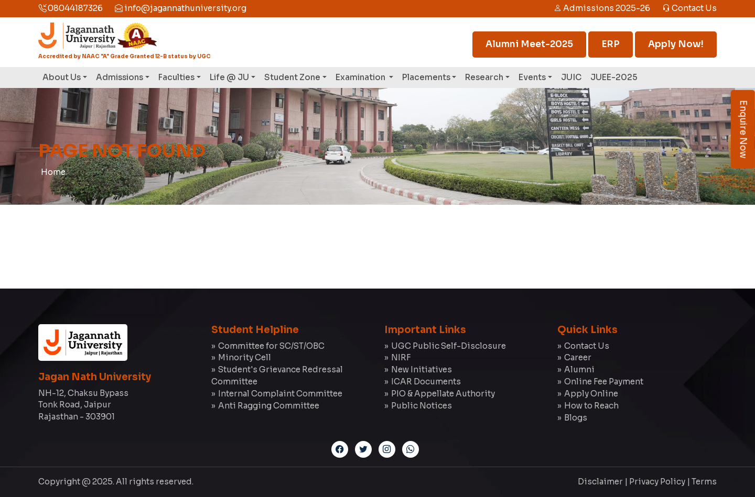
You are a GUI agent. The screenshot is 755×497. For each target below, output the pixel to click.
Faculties (176, 77)
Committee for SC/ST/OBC (271, 346)
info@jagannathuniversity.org (180, 8)
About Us (61, 77)
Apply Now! (676, 44)
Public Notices (421, 406)
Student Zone (292, 77)
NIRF (401, 357)
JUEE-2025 (614, 77)
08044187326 (70, 8)
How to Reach (591, 406)
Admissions (119, 77)
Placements (426, 77)
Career (577, 357)
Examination (361, 77)
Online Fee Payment (603, 381)
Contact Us (689, 8)
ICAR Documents (426, 381)
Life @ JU (229, 77)
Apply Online (591, 394)
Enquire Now (743, 129)
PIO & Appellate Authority (443, 394)
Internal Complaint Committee (280, 394)
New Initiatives (421, 369)
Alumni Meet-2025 (529, 44)
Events (532, 77)
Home (53, 172)
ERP (610, 44)
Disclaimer (600, 482)
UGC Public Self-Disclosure (448, 346)
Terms (704, 482)
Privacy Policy (657, 482)
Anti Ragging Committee (268, 406)
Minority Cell (244, 357)
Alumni (579, 369)
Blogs (575, 418)
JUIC (571, 77)
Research (484, 77)
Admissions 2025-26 (602, 8)
